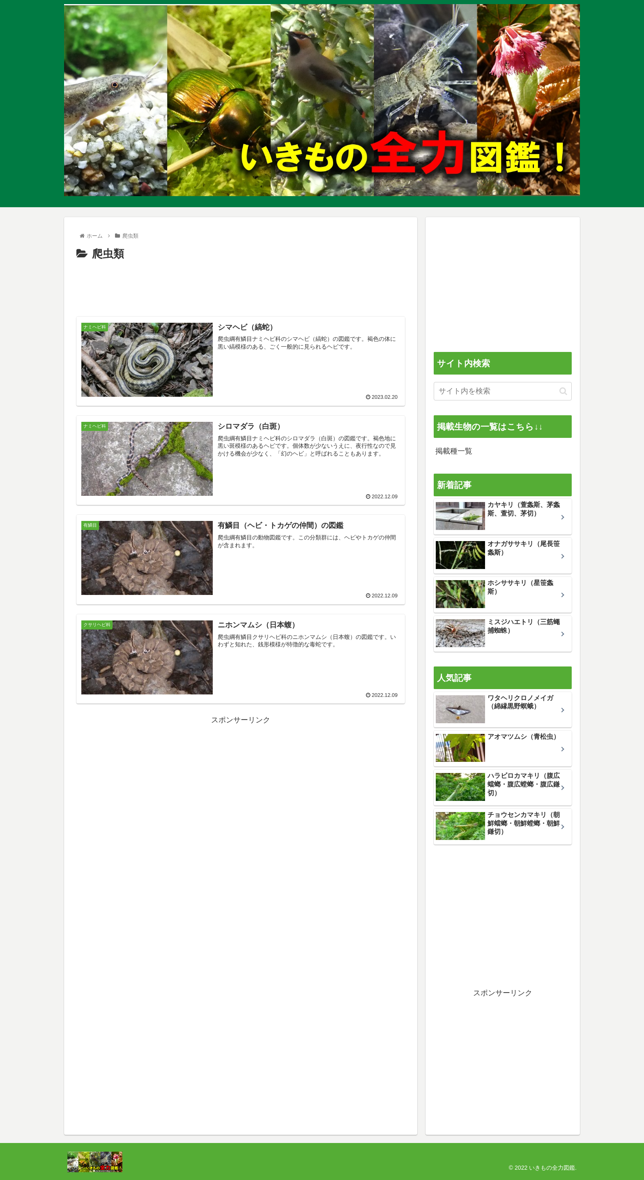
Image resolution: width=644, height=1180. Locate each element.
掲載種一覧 (453, 451)
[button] (563, 391)
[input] (503, 391)
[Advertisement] (240, 286)
